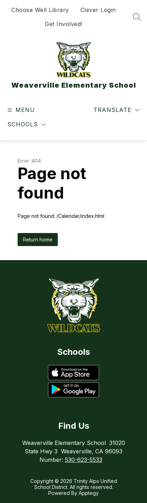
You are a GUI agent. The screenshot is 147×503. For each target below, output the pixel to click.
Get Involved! (63, 23)
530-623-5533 (83, 459)
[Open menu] (20, 110)
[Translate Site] (116, 110)
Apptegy (89, 493)
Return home (38, 240)
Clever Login (98, 9)
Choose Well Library (40, 9)
